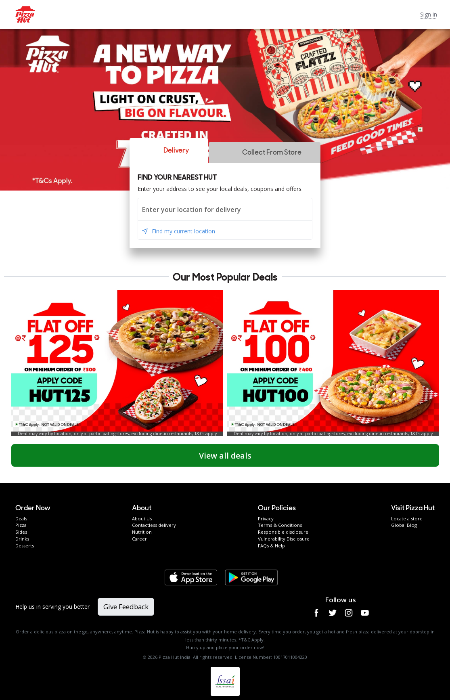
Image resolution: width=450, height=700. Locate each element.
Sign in (428, 14)
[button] (169, 150)
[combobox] (225, 209)
